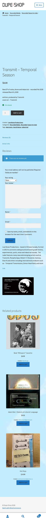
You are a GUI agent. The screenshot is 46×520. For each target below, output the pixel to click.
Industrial (25, 127)
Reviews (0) (6, 137)
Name (7, 212)
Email (7, 222)
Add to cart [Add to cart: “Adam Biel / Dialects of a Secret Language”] (23, 423)
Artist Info (6, 144)
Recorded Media (15, 13)
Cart (36, 515)
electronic (9, 127)
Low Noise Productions (15, 122)
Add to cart (17, 113)
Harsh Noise (17, 127)
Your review (9, 183)
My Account (7, 516)
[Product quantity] (5, 113)
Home (6, 13)
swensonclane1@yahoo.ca (25, 479)
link (3, 268)
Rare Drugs (25, 361)
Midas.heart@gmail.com (25, 420)
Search (23, 516)
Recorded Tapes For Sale (30, 13)
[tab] (23, 138)
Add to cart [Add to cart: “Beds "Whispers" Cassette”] (23, 364)
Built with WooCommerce (11, 508)
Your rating (9, 178)
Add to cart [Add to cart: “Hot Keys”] (23, 482)
